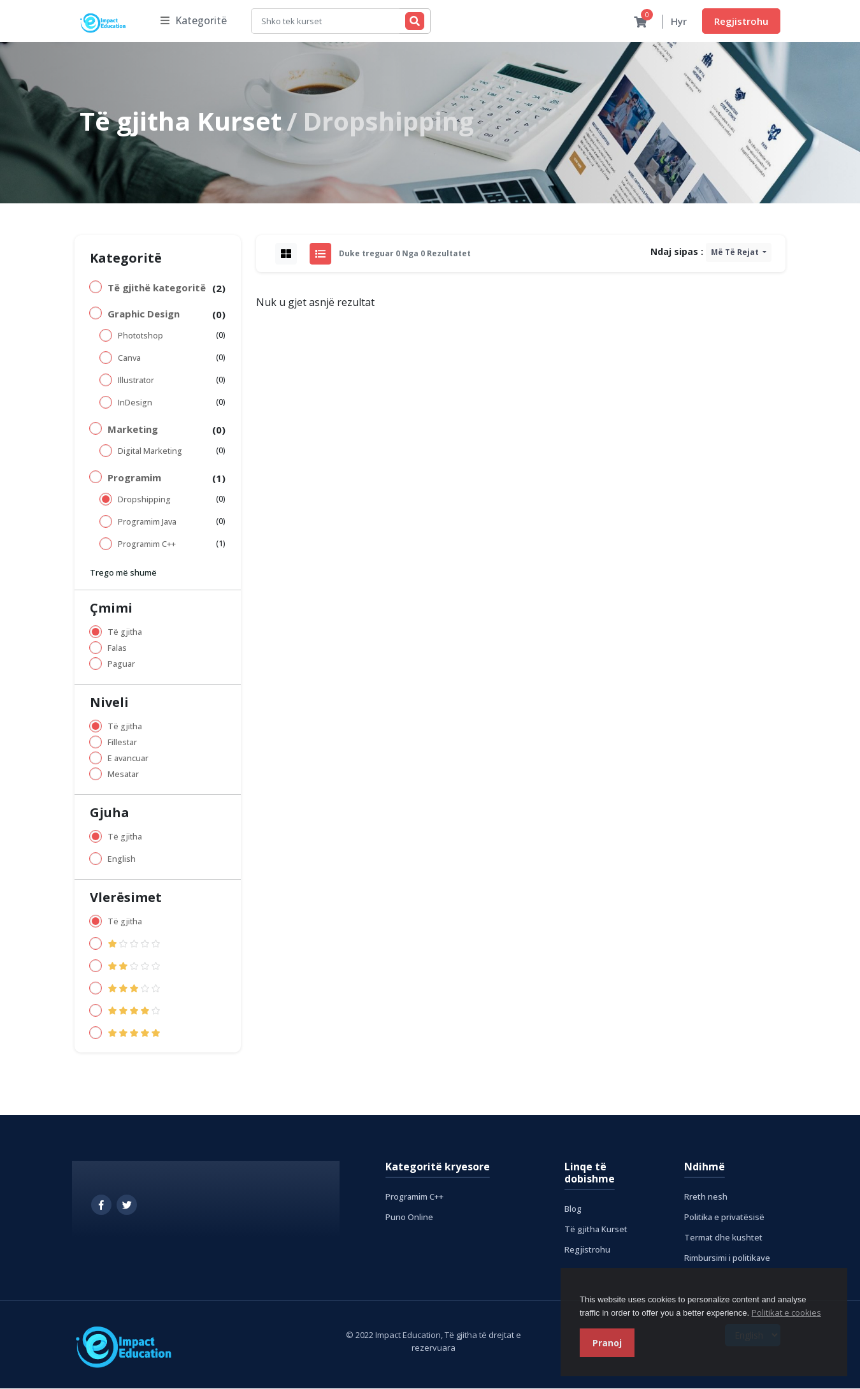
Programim (134, 478)
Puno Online (409, 1217)
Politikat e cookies (786, 1312)
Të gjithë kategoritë (157, 288)
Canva (129, 358)
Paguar (121, 664)
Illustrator (136, 380)
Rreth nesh (705, 1197)
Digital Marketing (150, 451)
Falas (117, 648)
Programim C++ (147, 544)
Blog (573, 1209)
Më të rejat (736, 252)
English (122, 859)
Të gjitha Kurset (181, 121)
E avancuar (128, 758)
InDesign (135, 403)
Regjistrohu (741, 21)
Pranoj (607, 1343)
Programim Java (147, 522)
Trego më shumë (123, 573)
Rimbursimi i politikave (727, 1258)
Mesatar (123, 774)
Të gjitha (125, 632)
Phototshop (140, 336)
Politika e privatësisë (724, 1217)
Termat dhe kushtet (723, 1238)
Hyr (679, 21)
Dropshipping (144, 500)
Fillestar (122, 743)
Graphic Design (144, 314)
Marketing (133, 429)
